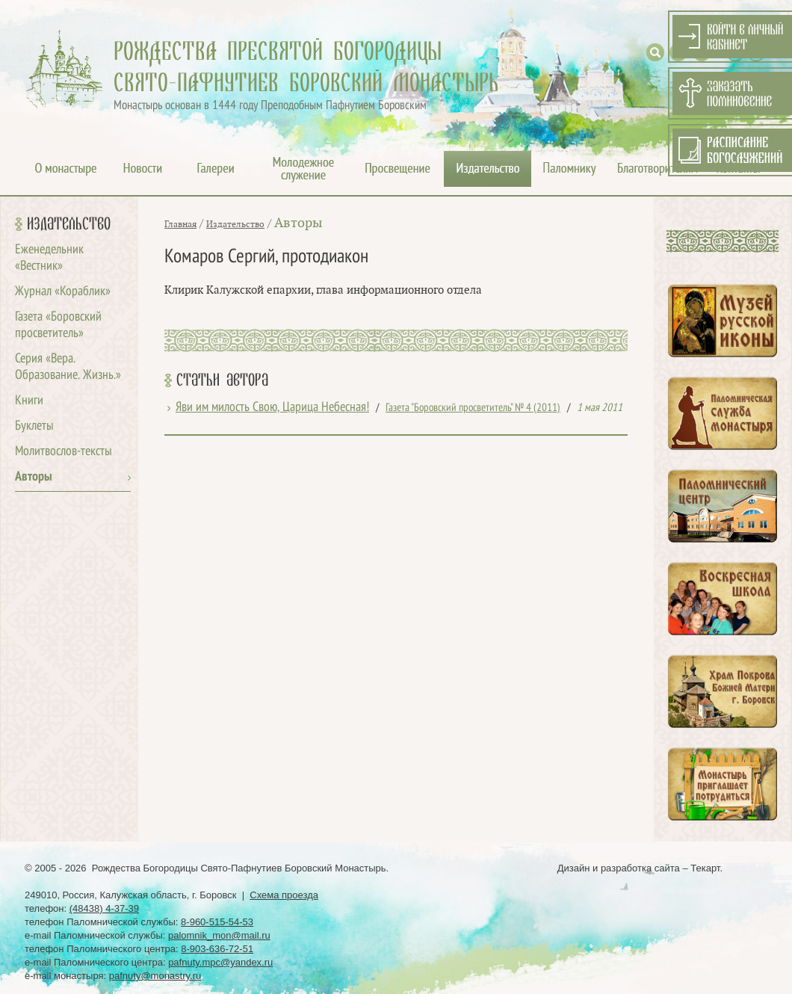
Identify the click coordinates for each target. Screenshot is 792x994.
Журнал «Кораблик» (63, 291)
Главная (180, 224)
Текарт (705, 868)
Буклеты (34, 426)
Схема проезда (284, 895)
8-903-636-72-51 (217, 948)
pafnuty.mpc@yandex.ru (220, 962)
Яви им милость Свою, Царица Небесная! (272, 407)
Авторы (33, 477)
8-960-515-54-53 (217, 921)
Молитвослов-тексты (63, 451)
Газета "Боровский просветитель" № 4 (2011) (473, 408)
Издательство (69, 224)
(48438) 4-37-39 (104, 908)
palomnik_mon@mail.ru (219, 935)
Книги (29, 401)
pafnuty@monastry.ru (155, 975)
